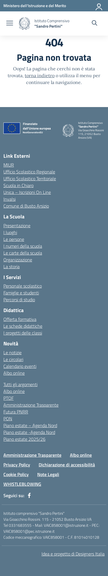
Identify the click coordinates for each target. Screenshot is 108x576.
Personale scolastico (22, 285)
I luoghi (10, 232)
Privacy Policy (16, 464)
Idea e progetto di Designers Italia (73, 553)
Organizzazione (17, 259)
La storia (11, 266)
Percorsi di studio (19, 299)
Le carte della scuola (22, 252)
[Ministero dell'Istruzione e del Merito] (34, 6)
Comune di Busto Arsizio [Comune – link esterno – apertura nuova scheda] (26, 205)
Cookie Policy (16, 474)
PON (7, 418)
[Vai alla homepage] (24, 23)
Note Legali (48, 474)
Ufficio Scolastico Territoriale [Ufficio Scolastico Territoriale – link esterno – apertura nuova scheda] (29, 178)
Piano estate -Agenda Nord (29, 432)
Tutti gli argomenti (20, 384)
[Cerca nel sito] (94, 23)
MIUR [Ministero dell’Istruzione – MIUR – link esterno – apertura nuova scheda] (8, 164)
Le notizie (12, 352)
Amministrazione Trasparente (31, 404)
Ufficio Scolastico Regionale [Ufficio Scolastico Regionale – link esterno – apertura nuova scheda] (29, 171)
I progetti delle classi (22, 332)
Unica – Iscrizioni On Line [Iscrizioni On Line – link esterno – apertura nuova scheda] (27, 192)
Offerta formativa (19, 319)
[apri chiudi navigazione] (9, 23)
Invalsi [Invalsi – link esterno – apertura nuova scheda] (9, 199)
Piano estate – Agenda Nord (30, 425)
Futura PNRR (15, 411)
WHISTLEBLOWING (22, 484)
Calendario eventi (19, 366)
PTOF (8, 398)
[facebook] (29, 495)
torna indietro (40, 75)
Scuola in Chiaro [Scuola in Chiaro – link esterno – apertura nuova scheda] (18, 185)
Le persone (13, 239)
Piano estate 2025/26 (24, 439)
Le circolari (13, 359)
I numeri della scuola (22, 246)
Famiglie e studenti (21, 292)
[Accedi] (99, 6)
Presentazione (16, 225)
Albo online (14, 373)
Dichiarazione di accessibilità (67, 464)
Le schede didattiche (22, 326)
